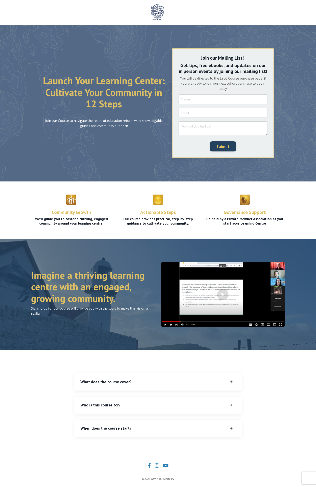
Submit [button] (223, 146)
